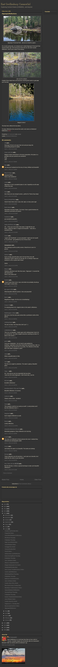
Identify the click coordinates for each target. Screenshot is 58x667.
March (7, 615)
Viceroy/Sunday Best (10, 549)
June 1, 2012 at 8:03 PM (10, 350)
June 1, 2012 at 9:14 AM (10, 196)
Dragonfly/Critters (9, 533)
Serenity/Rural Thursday (11, 592)
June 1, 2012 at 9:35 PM (10, 377)
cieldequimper (8, 322)
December (8, 515)
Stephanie (7, 413)
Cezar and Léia (8, 152)
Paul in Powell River (9, 199)
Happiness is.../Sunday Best (12, 603)
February (7, 618)
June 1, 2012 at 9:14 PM (10, 367)
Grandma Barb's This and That (12, 388)
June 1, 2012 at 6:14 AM (10, 149)
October (7, 519)
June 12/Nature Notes (10, 581)
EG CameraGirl (13, 637)
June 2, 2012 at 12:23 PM (11, 425)
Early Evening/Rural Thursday (12, 556)
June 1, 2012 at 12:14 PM (11, 265)
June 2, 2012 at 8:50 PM (10, 460)
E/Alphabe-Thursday (10, 558)
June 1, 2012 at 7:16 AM (10, 169)
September (8, 522)
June (6, 529)
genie (5, 341)
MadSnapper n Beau (10, 313)
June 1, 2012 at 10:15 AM (11, 213)
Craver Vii (7, 305)
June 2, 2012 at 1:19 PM (10, 433)
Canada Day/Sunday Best (11, 531)
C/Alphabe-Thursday (10, 594)
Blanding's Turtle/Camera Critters (13, 587)
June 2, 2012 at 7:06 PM (10, 450)
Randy (6, 421)
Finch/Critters (8, 551)
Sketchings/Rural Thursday (12, 574)
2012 (5, 513)
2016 (5, 504)
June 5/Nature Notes (10, 599)
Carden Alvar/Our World (11, 601)
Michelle (6, 380)
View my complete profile (8, 645)
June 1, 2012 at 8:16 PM (10, 358)
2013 (5, 511)
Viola (5, 404)
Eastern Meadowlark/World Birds (13, 596)
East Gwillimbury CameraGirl (15, 4)
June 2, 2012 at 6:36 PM (10, 443)
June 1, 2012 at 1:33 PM (10, 286)
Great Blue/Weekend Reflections (13, 535)
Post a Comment (7, 473)
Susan (6, 446)
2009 (5, 627)
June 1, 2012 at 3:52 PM (10, 309)
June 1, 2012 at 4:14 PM (10, 326)
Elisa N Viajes (8, 173)
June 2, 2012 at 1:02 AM (10, 393)
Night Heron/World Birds (11, 542)
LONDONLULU (8, 330)
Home (22, 479)
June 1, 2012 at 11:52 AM (11, 232)
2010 (5, 625)
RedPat (6, 280)
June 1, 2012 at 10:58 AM (11, 221)
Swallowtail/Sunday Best (11, 567)
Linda (6, 182)
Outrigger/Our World (10, 546)
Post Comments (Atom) (25, 483)
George (6, 454)
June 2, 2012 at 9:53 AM (10, 410)
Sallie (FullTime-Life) (10, 224)
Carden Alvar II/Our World (11, 583)
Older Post (38, 479)
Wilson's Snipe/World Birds (12, 562)
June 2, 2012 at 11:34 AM (11, 418)
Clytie (6, 235)
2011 (5, 623)
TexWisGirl (7, 216)
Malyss (6, 269)
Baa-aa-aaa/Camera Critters (12, 606)
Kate (5, 191)
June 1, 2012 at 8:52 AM (10, 188)
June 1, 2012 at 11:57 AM (11, 241)
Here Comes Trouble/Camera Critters (14, 569)
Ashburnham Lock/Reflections (12, 553)
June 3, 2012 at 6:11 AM (10, 469)
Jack (5, 361)
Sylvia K (6, 254)
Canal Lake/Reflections (11, 571)
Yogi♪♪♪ (6, 371)
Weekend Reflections (11, 136)
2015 (5, 506)
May (6, 611)
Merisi (6, 297)
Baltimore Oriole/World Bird (12, 578)
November (8, 517)
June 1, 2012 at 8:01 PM (10, 337)
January (7, 620)
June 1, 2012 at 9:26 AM (10, 204)
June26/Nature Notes (10, 544)
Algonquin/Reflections (10, 608)
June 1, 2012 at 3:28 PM (10, 301)
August (7, 524)
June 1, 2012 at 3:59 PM (10, 319)
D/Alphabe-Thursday (10, 576)
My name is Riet (8, 289)
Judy (5, 354)
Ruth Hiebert (7, 207)
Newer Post (5, 479)
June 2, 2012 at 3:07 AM (10, 400)
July (6, 526)
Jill (5, 143)
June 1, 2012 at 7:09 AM (10, 161)
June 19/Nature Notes (10, 560)
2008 (5, 629)
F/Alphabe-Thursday (10, 540)
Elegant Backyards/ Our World (12, 565)
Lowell (6, 437)
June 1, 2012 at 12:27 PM (11, 276)
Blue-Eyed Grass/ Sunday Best (13, 585)
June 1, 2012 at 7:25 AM (10, 179)
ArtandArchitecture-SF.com (11, 429)
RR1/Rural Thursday (10, 537)
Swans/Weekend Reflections (12, 590)
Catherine (7, 396)
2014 (5, 508)
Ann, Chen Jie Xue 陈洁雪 (11, 463)
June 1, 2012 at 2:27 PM (10, 294)
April (6, 613)
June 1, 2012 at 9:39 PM (10, 385)
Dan (5, 165)
